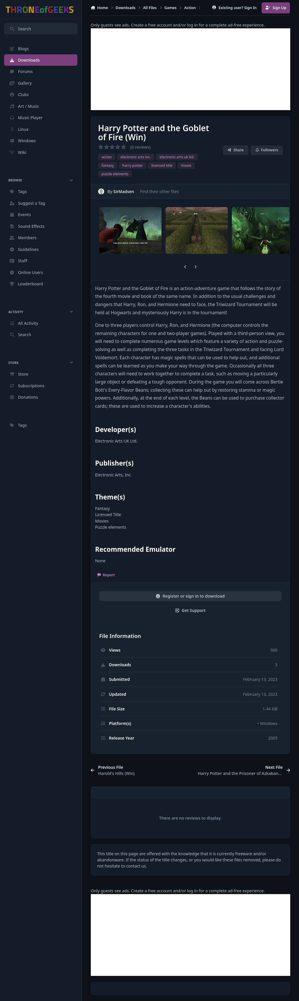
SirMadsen (123, 191)
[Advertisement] (190, 69)
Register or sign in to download (190, 596)
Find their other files (159, 191)
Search (20, 29)
